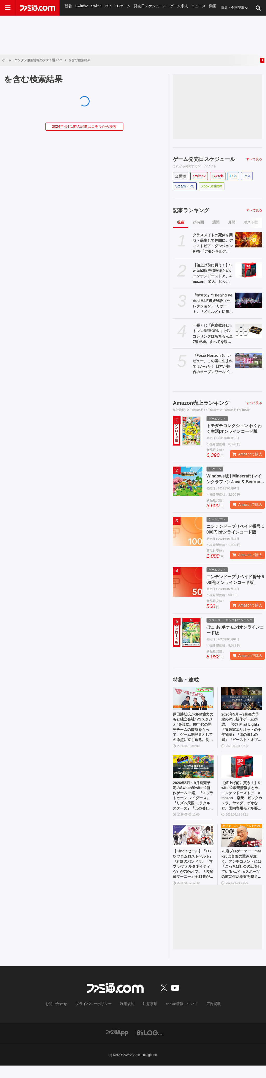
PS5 (107, 8)
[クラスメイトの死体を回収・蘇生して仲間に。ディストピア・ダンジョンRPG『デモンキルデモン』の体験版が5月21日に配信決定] (248, 239)
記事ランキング (191, 210)
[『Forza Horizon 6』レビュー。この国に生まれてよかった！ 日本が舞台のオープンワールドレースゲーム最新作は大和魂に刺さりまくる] (248, 360)
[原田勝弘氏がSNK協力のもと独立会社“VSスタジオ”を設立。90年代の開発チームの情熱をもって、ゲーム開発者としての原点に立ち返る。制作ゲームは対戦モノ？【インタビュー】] (193, 698)
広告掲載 (205, 1017)
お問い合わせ (64, 1017)
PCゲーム (121, 8)
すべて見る (254, 159)
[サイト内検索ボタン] (258, 8)
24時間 (198, 222)
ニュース (194, 8)
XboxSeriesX (211, 186)
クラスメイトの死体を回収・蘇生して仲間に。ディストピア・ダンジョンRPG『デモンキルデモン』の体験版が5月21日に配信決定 (213, 243)
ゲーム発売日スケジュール (204, 159)
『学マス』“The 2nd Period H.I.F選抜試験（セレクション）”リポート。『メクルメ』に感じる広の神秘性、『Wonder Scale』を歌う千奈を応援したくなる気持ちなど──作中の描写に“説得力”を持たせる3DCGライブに (213, 303)
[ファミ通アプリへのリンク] (117, 1045)
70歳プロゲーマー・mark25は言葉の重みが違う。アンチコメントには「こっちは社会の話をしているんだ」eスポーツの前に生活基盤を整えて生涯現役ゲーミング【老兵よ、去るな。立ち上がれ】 (241, 875)
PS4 (246, 176)
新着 (68, 8)
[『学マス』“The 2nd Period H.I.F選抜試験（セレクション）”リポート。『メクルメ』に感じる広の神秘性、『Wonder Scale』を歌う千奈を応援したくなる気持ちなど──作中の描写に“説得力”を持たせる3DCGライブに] (248, 300)
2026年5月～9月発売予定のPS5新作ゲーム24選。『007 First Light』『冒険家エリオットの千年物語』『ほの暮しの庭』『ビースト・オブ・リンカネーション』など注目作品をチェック (241, 729)
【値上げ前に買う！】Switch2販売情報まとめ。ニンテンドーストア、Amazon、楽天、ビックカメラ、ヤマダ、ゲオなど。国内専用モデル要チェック (213, 273)
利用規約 (127, 1017)
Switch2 (81, 8)
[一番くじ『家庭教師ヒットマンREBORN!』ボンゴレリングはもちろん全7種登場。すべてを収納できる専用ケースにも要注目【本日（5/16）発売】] (248, 330)
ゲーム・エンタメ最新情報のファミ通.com (32, 60)
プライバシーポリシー (97, 1017)
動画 (208, 8)
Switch (96, 8)
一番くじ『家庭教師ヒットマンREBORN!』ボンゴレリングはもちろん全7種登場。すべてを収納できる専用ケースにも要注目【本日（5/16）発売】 (213, 334)
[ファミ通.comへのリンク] (37, 8)
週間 (216, 222)
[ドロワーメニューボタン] (8, 8)
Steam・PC (184, 186)
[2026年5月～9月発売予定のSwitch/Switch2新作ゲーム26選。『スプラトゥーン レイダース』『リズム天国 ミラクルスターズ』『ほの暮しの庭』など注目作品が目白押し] (193, 771)
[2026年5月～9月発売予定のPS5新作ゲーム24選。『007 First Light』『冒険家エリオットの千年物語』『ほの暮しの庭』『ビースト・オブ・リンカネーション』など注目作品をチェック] (241, 698)
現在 (180, 222)
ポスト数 (250, 222)
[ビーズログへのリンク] (150, 1045)
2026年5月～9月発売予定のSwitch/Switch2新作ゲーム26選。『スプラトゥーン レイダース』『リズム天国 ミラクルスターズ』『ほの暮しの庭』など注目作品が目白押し (193, 802)
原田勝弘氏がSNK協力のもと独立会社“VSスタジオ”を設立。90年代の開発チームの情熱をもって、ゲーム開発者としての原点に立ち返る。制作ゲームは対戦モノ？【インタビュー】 (193, 729)
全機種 (180, 176)
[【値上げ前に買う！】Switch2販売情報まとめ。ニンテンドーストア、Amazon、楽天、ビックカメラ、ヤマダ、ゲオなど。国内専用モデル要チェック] (248, 270)
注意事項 (148, 1017)
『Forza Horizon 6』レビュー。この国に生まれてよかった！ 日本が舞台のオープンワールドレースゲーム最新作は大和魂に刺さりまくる (213, 364)
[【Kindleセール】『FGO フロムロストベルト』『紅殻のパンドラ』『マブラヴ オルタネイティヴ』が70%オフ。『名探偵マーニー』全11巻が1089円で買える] (193, 844)
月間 (231, 222)
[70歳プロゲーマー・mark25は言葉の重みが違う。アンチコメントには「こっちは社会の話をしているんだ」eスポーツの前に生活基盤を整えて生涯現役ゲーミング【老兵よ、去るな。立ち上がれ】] (241, 844)
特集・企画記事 (228, 8)
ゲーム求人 (175, 8)
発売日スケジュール (148, 8)
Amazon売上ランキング (201, 403)
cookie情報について (177, 1017)
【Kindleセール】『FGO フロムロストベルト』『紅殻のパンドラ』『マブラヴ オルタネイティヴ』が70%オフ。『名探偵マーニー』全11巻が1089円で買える (193, 875)
